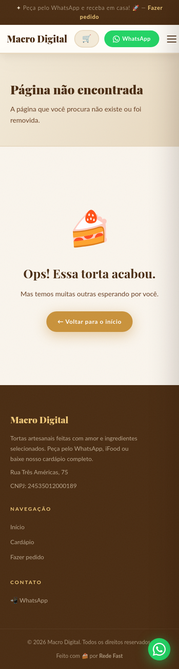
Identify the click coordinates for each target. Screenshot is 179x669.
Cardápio (22, 541)
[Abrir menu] (171, 39)
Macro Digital (37, 39)
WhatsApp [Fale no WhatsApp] (132, 38)
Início (17, 526)
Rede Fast (111, 655)
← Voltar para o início (89, 321)
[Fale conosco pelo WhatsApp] (159, 649)
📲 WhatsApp (29, 600)
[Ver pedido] (86, 39)
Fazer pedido (27, 557)
